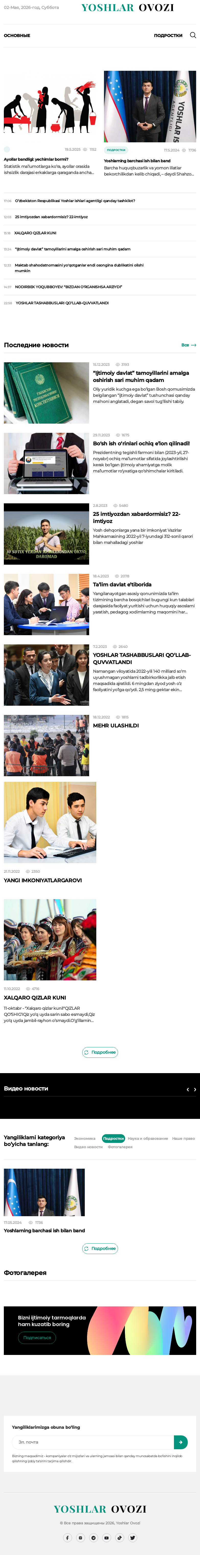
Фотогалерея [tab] (120, 1147)
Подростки (168, 35)
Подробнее (100, 1052)
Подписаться (37, 1337)
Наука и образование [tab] (148, 1138)
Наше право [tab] (183, 1138)
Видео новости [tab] (88, 1147)
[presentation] (17, 43)
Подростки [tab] (113, 1138)
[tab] (99, 1138)
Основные (17, 35)
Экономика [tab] (85, 1138)
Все (188, 345)
